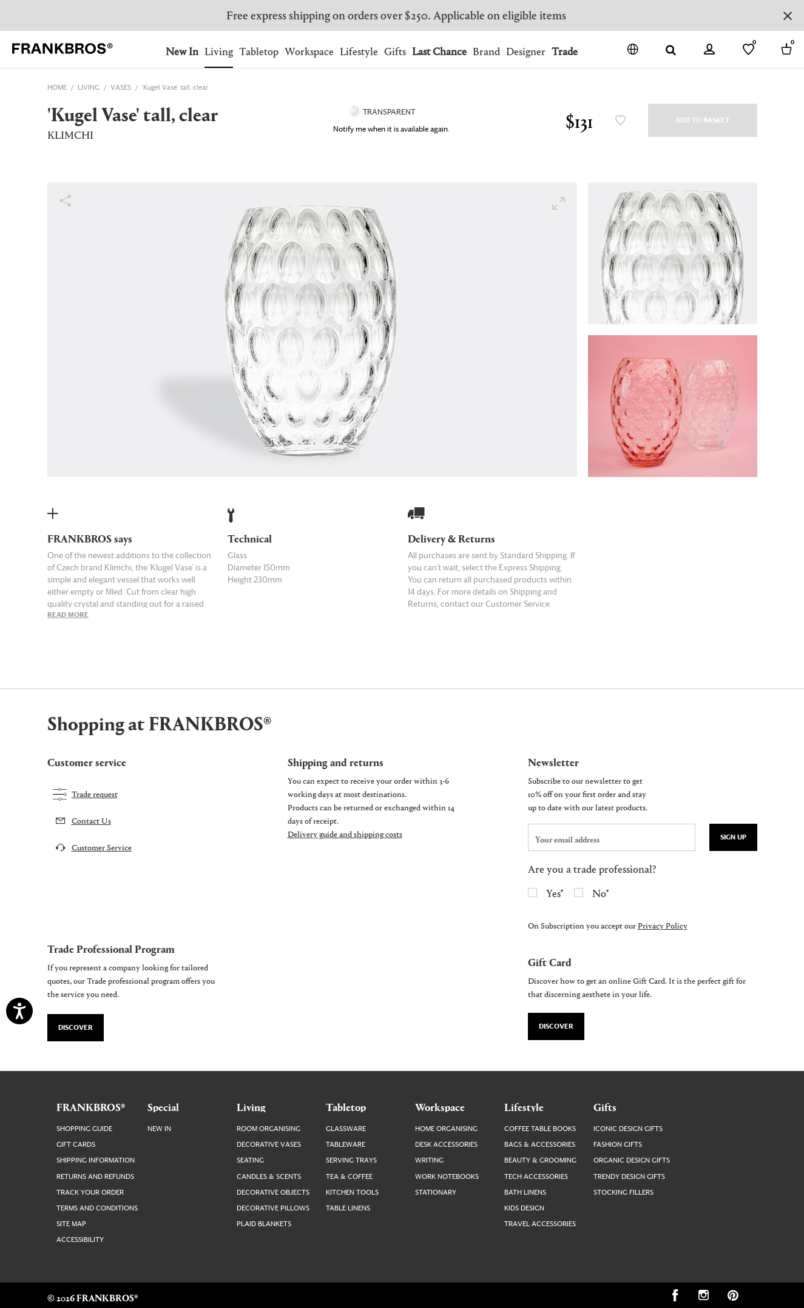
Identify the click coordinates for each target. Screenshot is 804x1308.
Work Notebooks (447, 1176)
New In (182, 51)
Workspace (309, 51)
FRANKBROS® (90, 1106)
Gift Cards (75, 1144)
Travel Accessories (540, 1224)
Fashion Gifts (617, 1144)
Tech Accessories (536, 1176)
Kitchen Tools (352, 1192)
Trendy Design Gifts (629, 1176)
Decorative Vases (269, 1144)
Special (163, 1106)
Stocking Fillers (623, 1192)
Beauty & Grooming (540, 1160)
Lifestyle (359, 51)
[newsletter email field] (611, 837)
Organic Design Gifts (631, 1160)
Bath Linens (525, 1192)
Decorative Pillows (273, 1208)
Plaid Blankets (264, 1224)
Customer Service (102, 847)
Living (218, 51)
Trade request (95, 793)
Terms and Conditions (97, 1208)
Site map (71, 1224)
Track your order (90, 1192)
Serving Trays (351, 1160)
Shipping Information (95, 1160)
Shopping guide (84, 1129)
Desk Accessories (446, 1144)
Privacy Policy (662, 925)
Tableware (345, 1144)
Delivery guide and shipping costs (345, 833)
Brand (486, 51)
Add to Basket (702, 120)
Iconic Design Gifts (628, 1129)
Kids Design (524, 1208)
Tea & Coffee (349, 1176)
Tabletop (259, 51)
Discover (75, 1027)
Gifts (395, 51)
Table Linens (348, 1208)
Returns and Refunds (95, 1176)
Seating (250, 1160)
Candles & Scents (269, 1176)
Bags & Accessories (539, 1144)
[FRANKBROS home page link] (62, 48)
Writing (429, 1160)
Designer (526, 51)
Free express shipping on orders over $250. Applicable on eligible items (396, 15)
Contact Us (91, 820)
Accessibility (80, 1239)
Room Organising (268, 1129)
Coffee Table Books (540, 1129)
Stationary (435, 1192)
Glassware (346, 1129)
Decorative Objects (273, 1192)
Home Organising (446, 1129)
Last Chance (439, 51)
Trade (565, 51)
